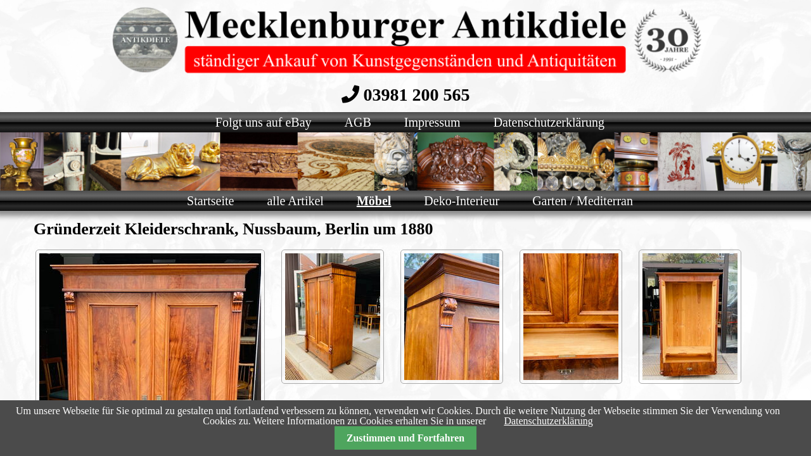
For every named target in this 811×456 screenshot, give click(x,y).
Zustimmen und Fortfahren (405, 438)
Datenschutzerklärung (548, 420)
